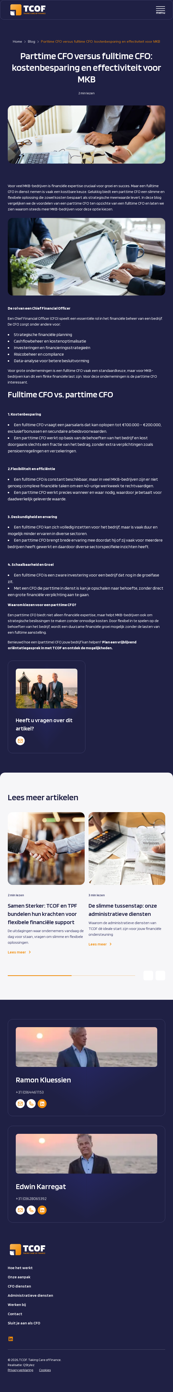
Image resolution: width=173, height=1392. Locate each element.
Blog (31, 41)
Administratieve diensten (30, 1295)
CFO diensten (19, 1286)
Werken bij (17, 1304)
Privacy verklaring (20, 1370)
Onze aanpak (19, 1277)
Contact (15, 1314)
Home (17, 41)
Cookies (45, 1370)
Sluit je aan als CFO (24, 1323)
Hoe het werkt (20, 1267)
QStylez (28, 1365)
